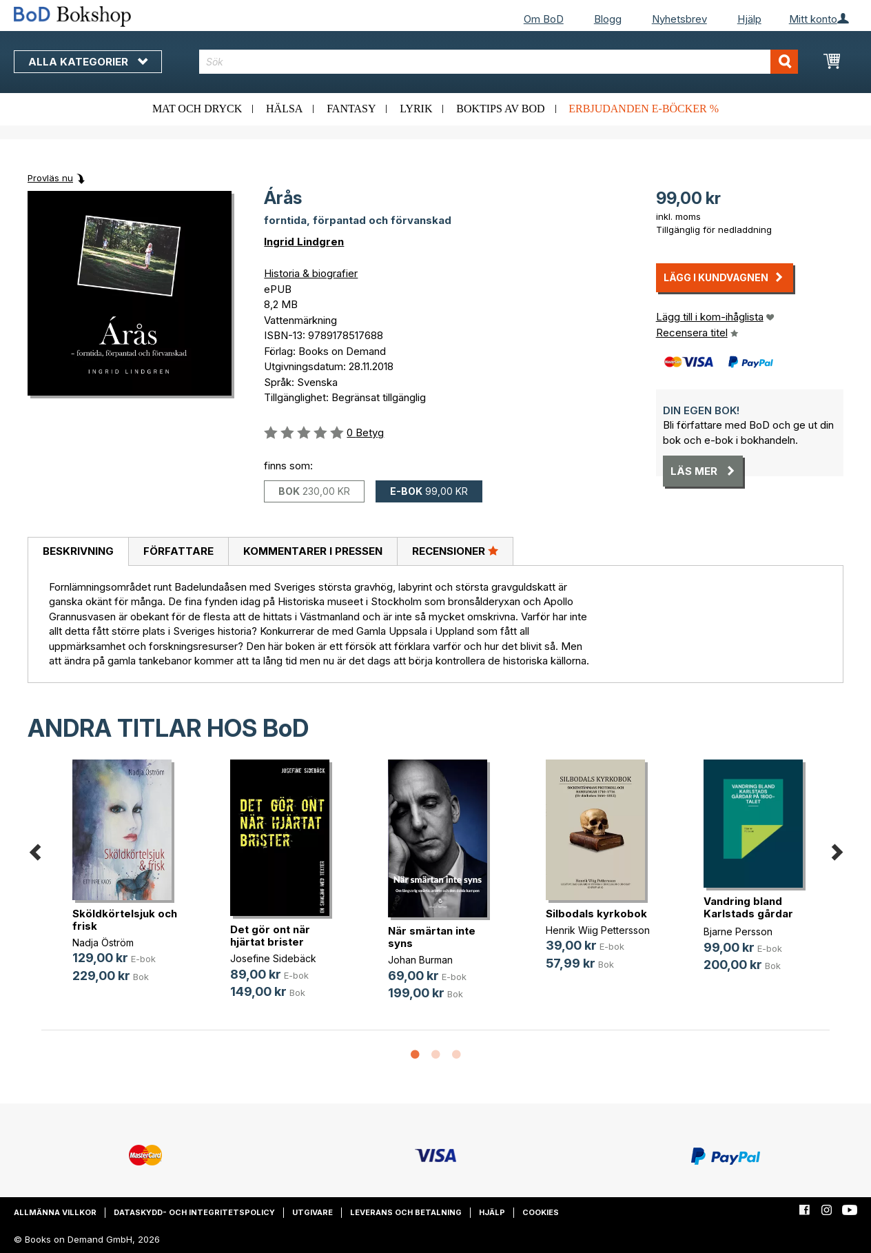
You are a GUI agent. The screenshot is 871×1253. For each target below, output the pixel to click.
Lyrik (416, 108)
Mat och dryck (197, 108)
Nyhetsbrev (679, 19)
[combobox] (498, 62)
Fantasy (351, 108)
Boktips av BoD (500, 108)
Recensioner (455, 550)
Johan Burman (420, 960)
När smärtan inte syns (431, 937)
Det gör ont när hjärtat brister (270, 935)
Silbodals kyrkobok (596, 913)
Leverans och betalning (406, 1212)
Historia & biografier (311, 273)
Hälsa (284, 108)
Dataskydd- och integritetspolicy (194, 1212)
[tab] (78, 552)
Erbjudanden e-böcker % (643, 108)
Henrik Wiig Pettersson (598, 930)
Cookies (540, 1212)
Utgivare (312, 1212)
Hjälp (749, 19)
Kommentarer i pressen (312, 551)
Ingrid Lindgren (304, 241)
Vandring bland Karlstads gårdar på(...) (748, 914)
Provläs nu (50, 177)
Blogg (608, 19)
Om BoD (544, 19)
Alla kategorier (87, 61)
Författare (178, 551)
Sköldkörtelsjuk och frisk (124, 920)
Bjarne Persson (738, 931)
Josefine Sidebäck (273, 958)
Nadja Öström (103, 942)
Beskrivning (78, 551)
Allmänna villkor (55, 1212)
